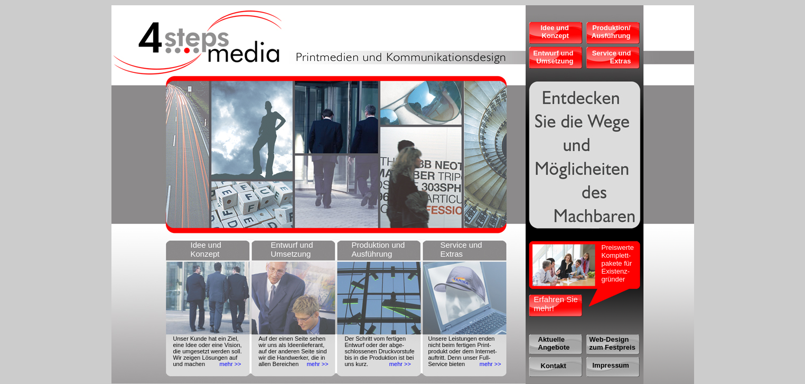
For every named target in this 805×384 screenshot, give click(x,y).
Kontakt (553, 366)
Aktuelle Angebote (554, 343)
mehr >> (230, 364)
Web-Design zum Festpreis (612, 343)
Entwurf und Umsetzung (553, 57)
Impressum (611, 365)
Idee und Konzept (554, 32)
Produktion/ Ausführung (611, 32)
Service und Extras (611, 57)
